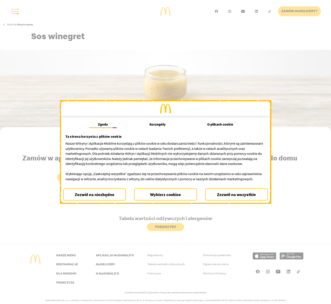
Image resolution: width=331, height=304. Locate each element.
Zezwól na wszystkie (235, 199)
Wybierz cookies (165, 199)
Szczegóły (157, 119)
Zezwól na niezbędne (96, 199)
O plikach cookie (219, 119)
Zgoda (104, 119)
